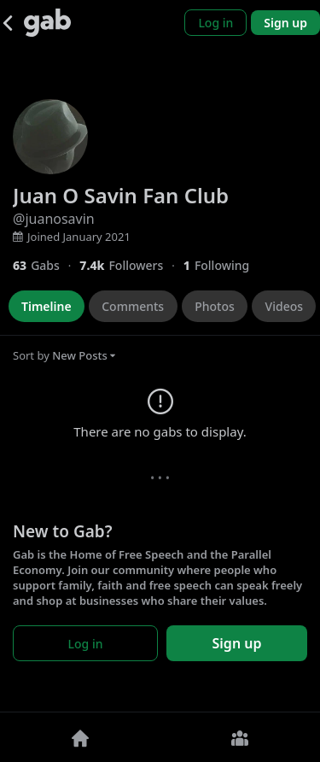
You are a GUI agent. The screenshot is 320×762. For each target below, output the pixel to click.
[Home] (80, 737)
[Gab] (47, 22)
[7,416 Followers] (131, 265)
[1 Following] (222, 265)
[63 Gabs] (46, 265)
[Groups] (240, 737)
